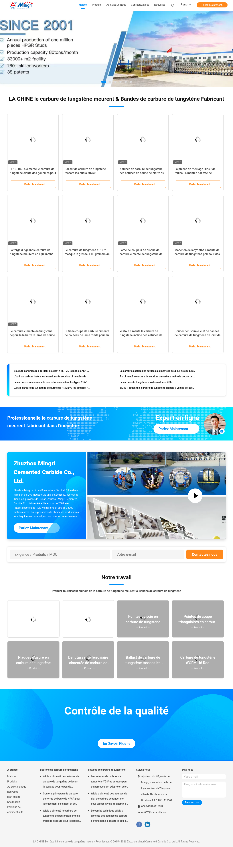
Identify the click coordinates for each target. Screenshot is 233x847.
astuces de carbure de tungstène (107, 769)
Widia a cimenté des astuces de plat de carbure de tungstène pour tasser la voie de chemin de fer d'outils (109, 799)
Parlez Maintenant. (212, 4)
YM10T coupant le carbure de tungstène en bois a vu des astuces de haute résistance (158, 389)
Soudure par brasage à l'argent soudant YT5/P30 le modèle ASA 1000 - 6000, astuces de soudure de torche (52, 372)
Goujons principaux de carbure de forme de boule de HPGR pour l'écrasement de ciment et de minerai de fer (61, 799)
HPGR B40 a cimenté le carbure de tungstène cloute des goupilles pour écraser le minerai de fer (33, 173)
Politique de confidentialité (15, 810)
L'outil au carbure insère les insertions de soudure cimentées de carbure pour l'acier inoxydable (52, 378)
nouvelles (12, 791)
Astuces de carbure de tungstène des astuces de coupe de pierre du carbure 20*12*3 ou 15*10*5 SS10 (142, 173)
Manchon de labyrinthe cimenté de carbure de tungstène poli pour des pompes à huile (197, 254)
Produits (12, 781)
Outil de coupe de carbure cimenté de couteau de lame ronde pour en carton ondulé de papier (87, 335)
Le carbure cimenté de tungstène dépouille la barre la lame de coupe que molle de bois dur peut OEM (32, 335)
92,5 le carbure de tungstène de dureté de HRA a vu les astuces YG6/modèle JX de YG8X (52, 389)
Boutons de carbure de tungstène (59, 769)
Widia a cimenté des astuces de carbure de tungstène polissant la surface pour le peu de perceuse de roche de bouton (61, 782)
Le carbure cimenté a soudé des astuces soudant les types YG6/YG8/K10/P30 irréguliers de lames (52, 383)
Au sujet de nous (16, 786)
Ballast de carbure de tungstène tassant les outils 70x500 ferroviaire (85, 173)
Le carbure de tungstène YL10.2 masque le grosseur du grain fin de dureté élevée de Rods (87, 254)
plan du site (13, 796)
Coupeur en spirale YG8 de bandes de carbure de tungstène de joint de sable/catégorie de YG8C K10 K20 (197, 335)
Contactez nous (204, 554)
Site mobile (13, 801)
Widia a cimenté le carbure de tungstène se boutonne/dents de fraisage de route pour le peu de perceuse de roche (61, 816)
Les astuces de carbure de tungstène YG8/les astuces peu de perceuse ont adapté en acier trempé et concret (109, 782)
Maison (11, 776)
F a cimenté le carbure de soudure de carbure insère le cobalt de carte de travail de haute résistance (158, 378)
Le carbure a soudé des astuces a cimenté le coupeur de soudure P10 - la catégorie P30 (158, 372)
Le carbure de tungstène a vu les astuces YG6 (146, 383)
